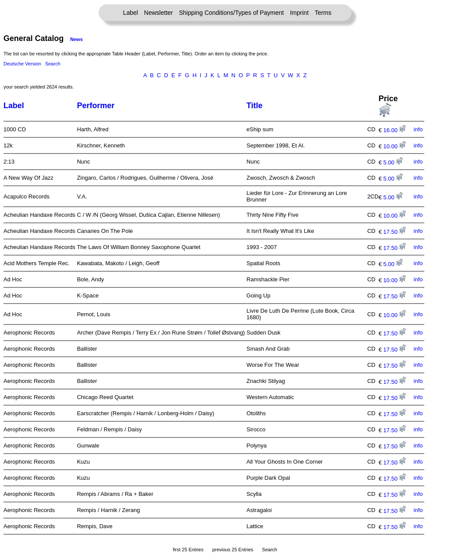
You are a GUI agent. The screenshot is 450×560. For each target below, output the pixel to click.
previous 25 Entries (232, 549)
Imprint (299, 12)
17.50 (394, 232)
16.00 (394, 130)
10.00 (394, 146)
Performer (95, 105)
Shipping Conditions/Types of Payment (231, 12)
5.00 (393, 162)
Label (130, 12)
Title (254, 105)
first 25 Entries (188, 549)
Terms (323, 12)
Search (52, 63)
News (76, 39)
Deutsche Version (22, 63)
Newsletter (158, 12)
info (418, 129)
